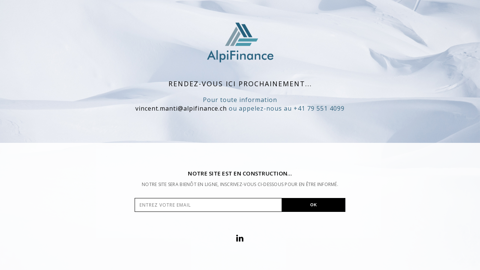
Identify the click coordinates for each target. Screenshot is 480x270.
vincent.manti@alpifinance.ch (181, 108)
